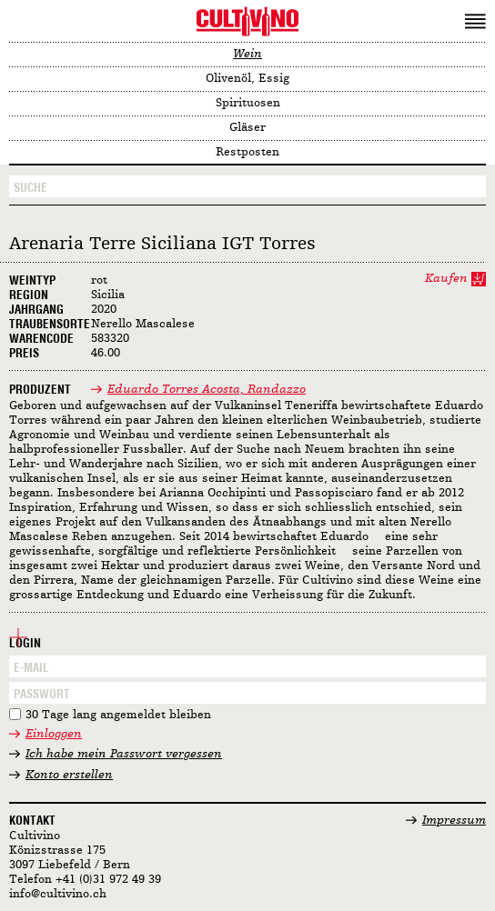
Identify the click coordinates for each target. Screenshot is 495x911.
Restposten (247, 152)
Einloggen (53, 734)
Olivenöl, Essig (247, 79)
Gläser (247, 128)
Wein (247, 54)
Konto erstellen (69, 775)
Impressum (454, 820)
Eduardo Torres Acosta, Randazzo (206, 389)
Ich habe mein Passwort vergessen (123, 754)
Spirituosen (248, 103)
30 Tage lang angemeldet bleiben (118, 715)
